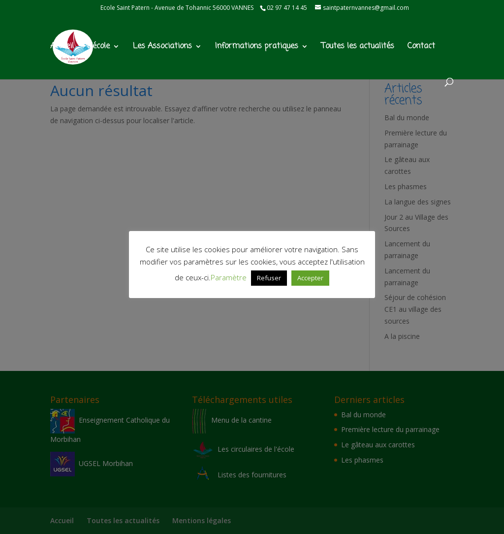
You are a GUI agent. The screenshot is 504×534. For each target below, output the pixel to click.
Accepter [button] (310, 277)
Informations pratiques (256, 47)
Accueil (62, 47)
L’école (98, 47)
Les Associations (162, 47)
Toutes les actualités (357, 47)
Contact (421, 47)
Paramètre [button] (229, 277)
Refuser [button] (269, 277)
